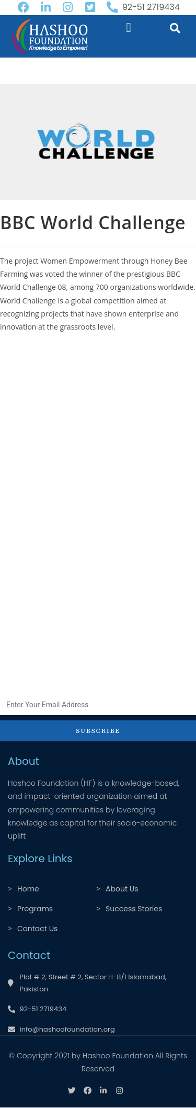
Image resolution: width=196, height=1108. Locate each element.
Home (28, 889)
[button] (128, 28)
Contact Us (37, 928)
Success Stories (134, 908)
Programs (35, 908)
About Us (122, 889)
